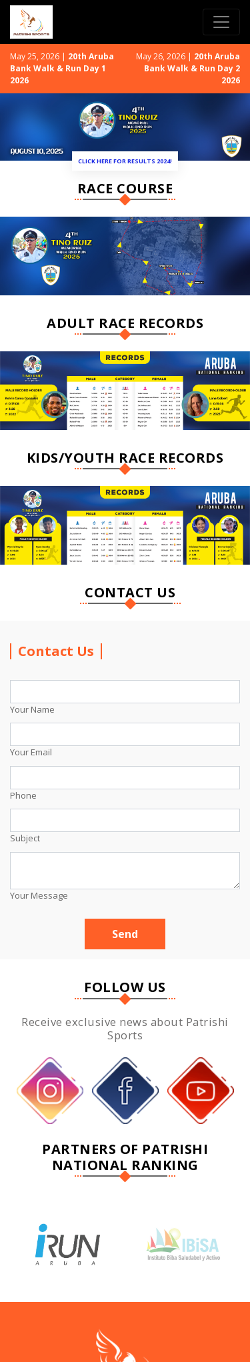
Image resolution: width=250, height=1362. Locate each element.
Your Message (39, 895)
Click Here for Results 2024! (125, 161)
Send (125, 934)
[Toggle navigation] (221, 22)
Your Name (32, 709)
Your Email (31, 752)
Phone (23, 795)
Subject (25, 838)
